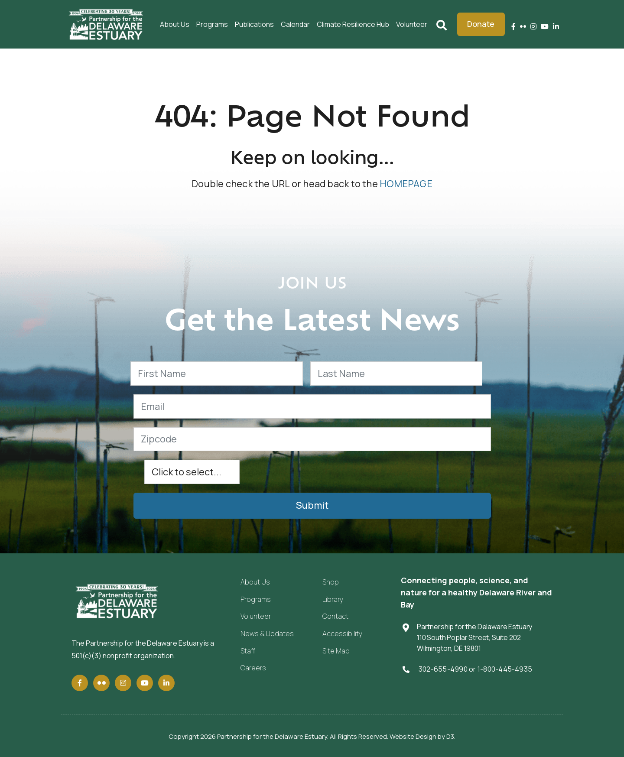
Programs (212, 24)
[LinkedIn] (556, 26)
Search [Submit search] (441, 24)
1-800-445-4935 (505, 669)
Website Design (413, 736)
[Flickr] (523, 26)
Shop (330, 582)
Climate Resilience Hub (353, 24)
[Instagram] (533, 26)
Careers (253, 668)
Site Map (336, 651)
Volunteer (411, 24)
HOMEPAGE (406, 183)
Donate (480, 24)
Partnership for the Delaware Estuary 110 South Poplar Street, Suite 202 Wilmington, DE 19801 (474, 637)
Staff (247, 651)
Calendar (295, 24)
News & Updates (267, 633)
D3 (450, 736)
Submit (312, 505)
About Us (174, 24)
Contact (335, 616)
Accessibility (342, 633)
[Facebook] (513, 26)
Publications (254, 24)
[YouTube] (545, 26)
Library (332, 599)
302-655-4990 (443, 669)
